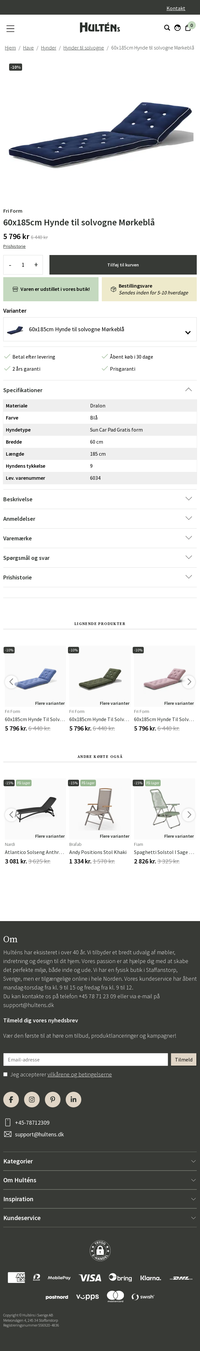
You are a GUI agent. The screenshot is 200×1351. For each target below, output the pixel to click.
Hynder (48, 47)
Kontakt (176, 8)
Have (28, 47)
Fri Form (12, 210)
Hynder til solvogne (83, 47)
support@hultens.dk (28, 1005)
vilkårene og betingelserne (79, 1074)
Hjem (10, 47)
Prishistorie (14, 246)
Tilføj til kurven (123, 265)
